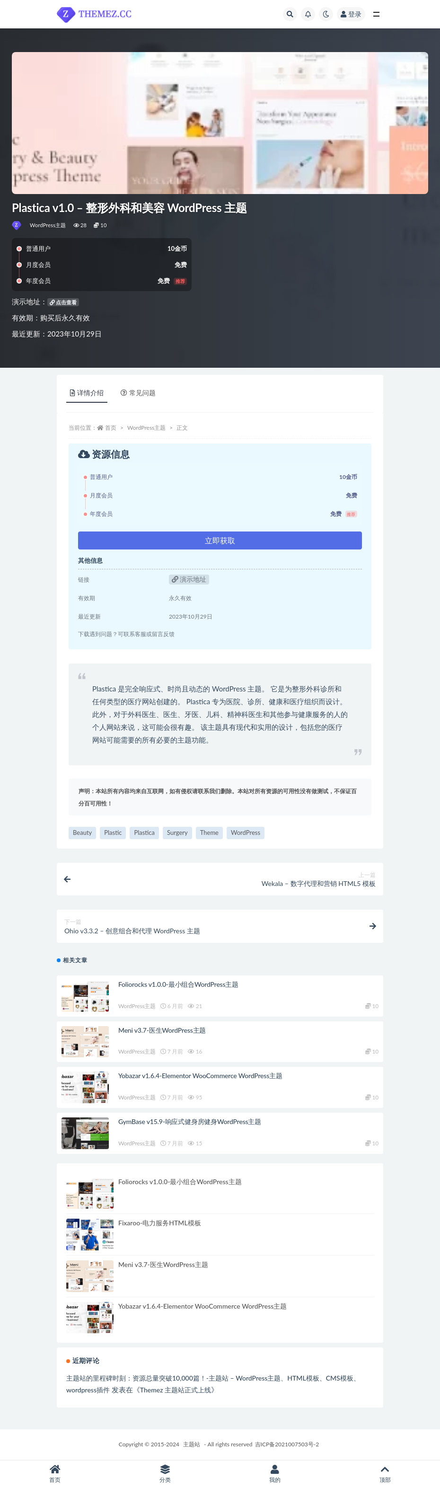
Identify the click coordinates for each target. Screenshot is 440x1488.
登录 (351, 14)
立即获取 (220, 540)
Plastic (113, 832)
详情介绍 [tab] (87, 393)
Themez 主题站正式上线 (175, 1390)
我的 (275, 1474)
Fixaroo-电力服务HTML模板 (159, 1223)
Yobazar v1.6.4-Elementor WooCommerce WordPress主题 (200, 1076)
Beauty (82, 832)
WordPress (245, 832)
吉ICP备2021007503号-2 (287, 1444)
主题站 (191, 1444)
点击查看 (63, 302)
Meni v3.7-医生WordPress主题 (162, 1030)
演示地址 (189, 579)
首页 (110, 427)
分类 (165, 1474)
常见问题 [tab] (138, 393)
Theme (209, 832)
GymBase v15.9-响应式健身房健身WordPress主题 (189, 1121)
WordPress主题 (48, 225)
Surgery (177, 832)
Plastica (144, 832)
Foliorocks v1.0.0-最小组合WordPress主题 (178, 984)
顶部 (385, 1474)
